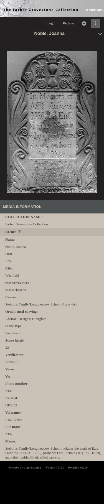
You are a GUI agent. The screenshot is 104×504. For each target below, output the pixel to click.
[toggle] (20, 232)
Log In (51, 23)
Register (68, 23)
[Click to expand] (95, 23)
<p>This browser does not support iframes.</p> (52, 482)
